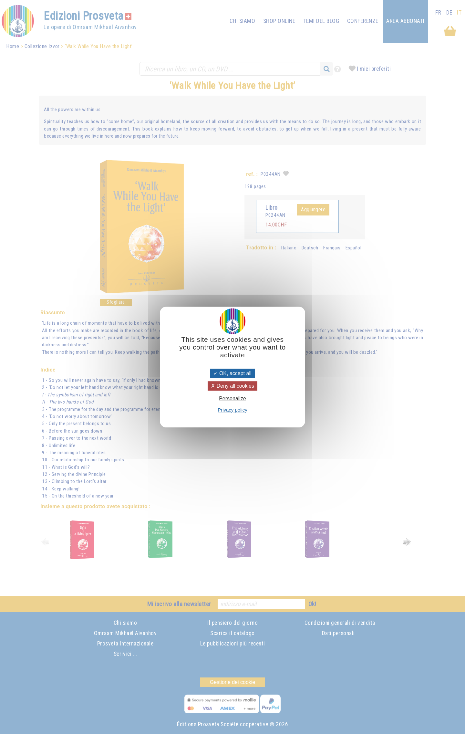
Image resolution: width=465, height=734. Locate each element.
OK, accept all (232, 373)
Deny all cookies (232, 386)
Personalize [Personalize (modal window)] (232, 399)
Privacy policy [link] (232, 410)
